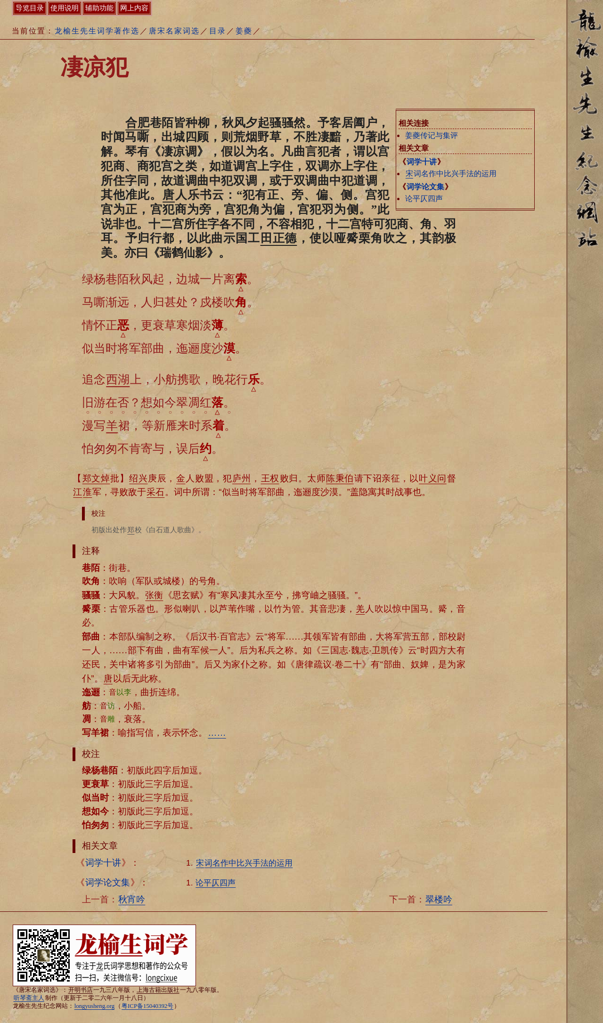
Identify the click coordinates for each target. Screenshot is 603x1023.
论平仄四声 (424, 199)
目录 (217, 31)
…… (217, 733)
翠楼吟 (438, 899)
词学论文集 (425, 187)
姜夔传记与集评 (431, 135)
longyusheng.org (94, 1006)
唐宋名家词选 (174, 31)
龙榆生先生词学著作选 (97, 31)
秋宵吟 (131, 899)
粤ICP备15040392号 (147, 1006)
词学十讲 (422, 162)
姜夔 (244, 31)
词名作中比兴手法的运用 (451, 173)
